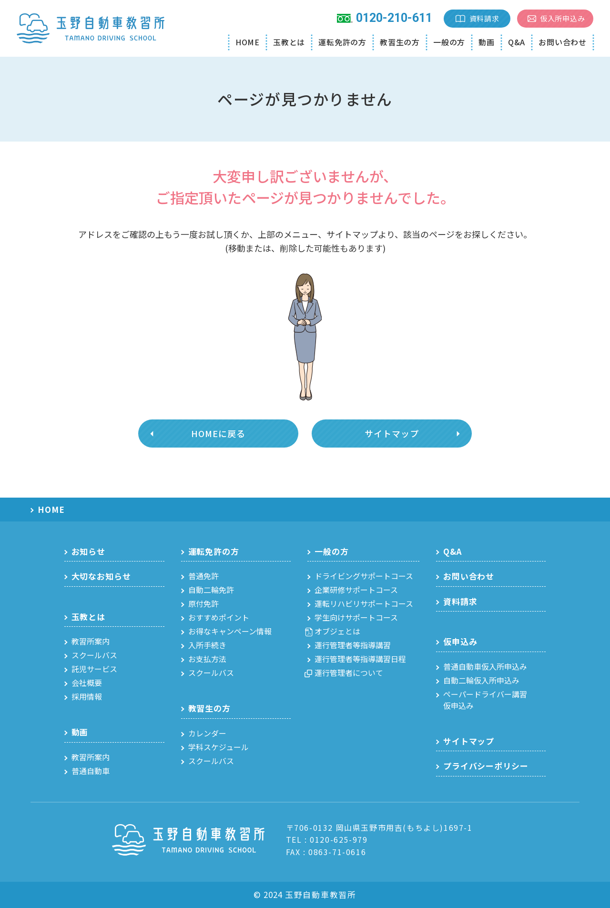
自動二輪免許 (211, 589)
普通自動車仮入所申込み (485, 666)
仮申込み (460, 641)
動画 (486, 42)
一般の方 (449, 42)
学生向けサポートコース (356, 617)
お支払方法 (207, 658)
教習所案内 (90, 641)
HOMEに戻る (218, 433)
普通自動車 (90, 770)
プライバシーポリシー (486, 766)
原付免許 (203, 603)
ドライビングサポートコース (364, 576)
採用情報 (86, 696)
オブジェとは (337, 631)
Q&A (516, 42)
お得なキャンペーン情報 (230, 631)
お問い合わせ (563, 42)
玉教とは (289, 42)
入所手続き (207, 645)
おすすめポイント (218, 617)
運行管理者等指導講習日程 (360, 658)
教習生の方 (400, 42)
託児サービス (94, 668)
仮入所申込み (562, 18)
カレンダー (207, 733)
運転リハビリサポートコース (364, 603)
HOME (247, 42)
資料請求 (484, 18)
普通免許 (203, 576)
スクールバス (94, 655)
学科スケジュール (218, 747)
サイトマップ (391, 433)
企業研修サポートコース (356, 589)
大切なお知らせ (101, 576)
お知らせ (88, 551)
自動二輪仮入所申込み (481, 680)
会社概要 (86, 682)
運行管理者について (349, 672)
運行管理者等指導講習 (353, 645)
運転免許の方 (342, 42)
